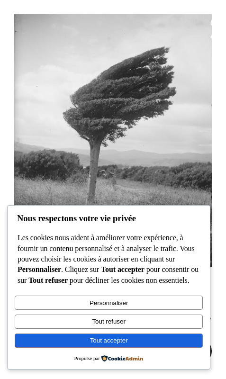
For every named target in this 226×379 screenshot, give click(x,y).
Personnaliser (109, 303)
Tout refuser (108, 321)
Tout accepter (109, 340)
